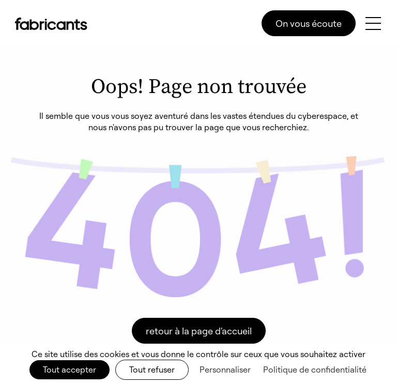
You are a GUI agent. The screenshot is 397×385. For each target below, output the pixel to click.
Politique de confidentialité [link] (315, 369)
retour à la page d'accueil (199, 330)
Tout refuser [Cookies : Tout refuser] (152, 369)
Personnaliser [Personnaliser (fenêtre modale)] (225, 369)
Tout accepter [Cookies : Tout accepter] (69, 369)
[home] (51, 23)
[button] (373, 23)
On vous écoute (309, 23)
